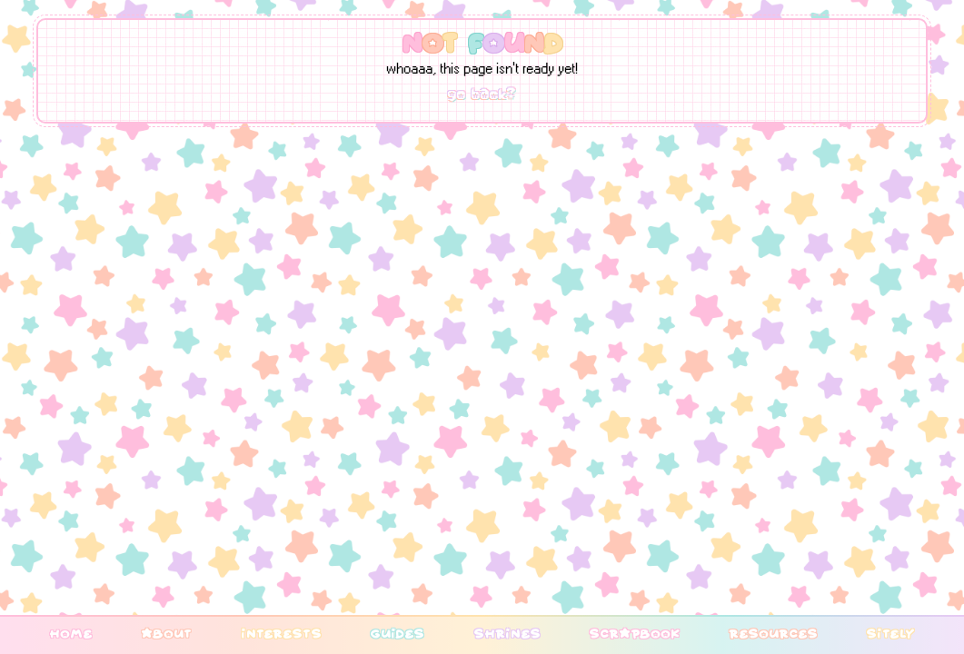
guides (397, 633)
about (166, 633)
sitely (890, 633)
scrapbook (634, 633)
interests (281, 633)
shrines (507, 633)
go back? (482, 94)
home (71, 633)
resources (773, 633)
